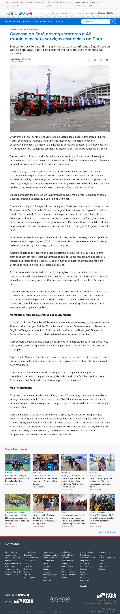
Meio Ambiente (67, 560)
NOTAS (35, 21)
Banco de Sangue (12, 575)
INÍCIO (8, 21)
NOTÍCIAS (17, 21)
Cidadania (28, 555)
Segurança (84, 575)
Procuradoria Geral (87, 558)
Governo (46, 566)
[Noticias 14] (70, 128)
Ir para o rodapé (12, 6)
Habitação (46, 569)
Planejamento (66, 577)
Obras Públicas (67, 566)
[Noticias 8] (50, 128)
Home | (8, 612)
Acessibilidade (52, 2)
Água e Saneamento (13, 563)
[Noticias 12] (63, 128)
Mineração (65, 563)
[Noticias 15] (73, 128)
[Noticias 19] (86, 128)
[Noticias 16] (76, 128)
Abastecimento (11, 552)
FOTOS (43, 21)
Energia (27, 575)
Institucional (66, 552)
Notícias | (16, 612)
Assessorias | (51, 612)
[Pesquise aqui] (113, 21)
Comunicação (29, 560)
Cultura (27, 563)
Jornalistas (93, 13)
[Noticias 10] (56, 128)
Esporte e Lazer (48, 552)
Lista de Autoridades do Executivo (65, 13)
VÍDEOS (51, 21)
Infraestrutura (48, 580)
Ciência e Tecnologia (31, 558)
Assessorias (82, 13)
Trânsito (102, 563)
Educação (27, 572)
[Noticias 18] (83, 128)
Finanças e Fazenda (50, 558)
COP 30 (59, 21)
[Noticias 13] (66, 128)
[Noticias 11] (60, 128)
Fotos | (36, 612)
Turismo (102, 569)
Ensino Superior (30, 577)
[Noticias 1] (26, 128)
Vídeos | (42, 612)
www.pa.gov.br (96, 2)
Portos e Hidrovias (87, 552)
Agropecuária (10, 560)
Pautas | (23, 612)
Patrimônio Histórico (69, 572)
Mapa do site (52, 6)
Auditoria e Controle (13, 572)
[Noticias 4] (36, 128)
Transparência (82, 6)
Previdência (84, 555)
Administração (10, 555)
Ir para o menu (26, 2)
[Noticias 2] (30, 128)
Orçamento (65, 569)
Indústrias (46, 572)
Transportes (103, 566)
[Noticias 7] (46, 128)
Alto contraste (65, 2)
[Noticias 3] (33, 128)
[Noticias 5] (40, 128)
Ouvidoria (93, 6)
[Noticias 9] (53, 128)
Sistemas (59, 612)
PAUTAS (26, 21)
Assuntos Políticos (12, 569)
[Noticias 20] (90, 128)
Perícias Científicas (68, 575)
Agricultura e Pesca (12, 558)
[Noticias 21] (93, 128)
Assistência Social (12, 566)
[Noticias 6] (43, 128)
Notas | (29, 612)
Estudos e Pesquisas (50, 555)
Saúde (82, 572)
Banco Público (29, 552)
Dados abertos (82, 2)
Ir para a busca (38, 2)
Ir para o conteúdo (12, 2)
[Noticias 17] (80, 128)
